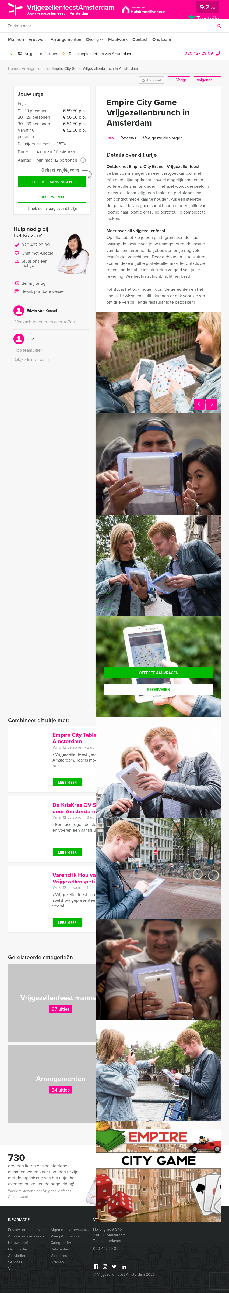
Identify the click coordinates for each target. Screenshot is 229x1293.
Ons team (163, 39)
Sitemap (57, 1262)
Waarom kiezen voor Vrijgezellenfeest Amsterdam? (39, 1194)
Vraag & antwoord (65, 1236)
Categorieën (61, 1243)
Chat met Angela (33, 254)
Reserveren (52, 198)
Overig (93, 39)
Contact (141, 39)
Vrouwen (37, 39)
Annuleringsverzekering (27, 1236)
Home (13, 69)
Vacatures (59, 1256)
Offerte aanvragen (52, 182)
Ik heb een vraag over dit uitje (52, 209)
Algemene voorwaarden (70, 1230)
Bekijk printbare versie (38, 292)
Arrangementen (66, 39)
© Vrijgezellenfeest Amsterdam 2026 (124, 1275)
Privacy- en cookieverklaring (27, 1230)
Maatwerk (119, 39)
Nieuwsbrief (18, 1243)
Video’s (14, 1269)
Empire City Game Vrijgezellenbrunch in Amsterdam (95, 68)
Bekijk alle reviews (32, 360)
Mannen (16, 39)
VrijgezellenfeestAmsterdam (73, 9)
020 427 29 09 (199, 53)
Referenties (60, 1249)
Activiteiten (17, 1256)
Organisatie (17, 1249)
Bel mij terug (29, 284)
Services (15, 1262)
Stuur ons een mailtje (30, 264)
